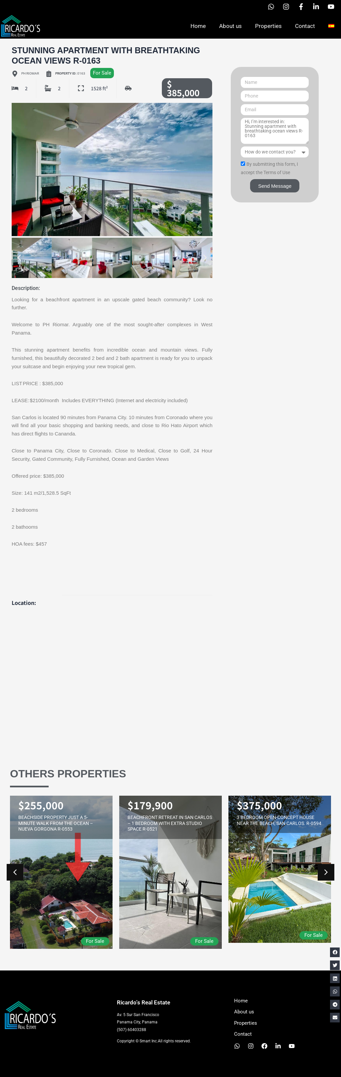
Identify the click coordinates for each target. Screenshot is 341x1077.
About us (230, 26)
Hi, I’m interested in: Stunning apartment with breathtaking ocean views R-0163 (275, 131)
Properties (268, 26)
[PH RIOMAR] (112, 672)
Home (198, 26)
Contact (305, 26)
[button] (19, 258)
